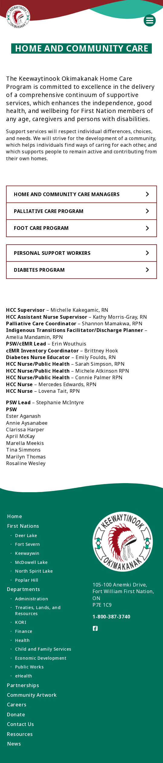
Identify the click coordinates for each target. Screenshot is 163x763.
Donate (16, 714)
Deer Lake (26, 535)
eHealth (23, 676)
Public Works (29, 667)
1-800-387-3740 (111, 616)
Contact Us (20, 724)
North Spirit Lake (34, 571)
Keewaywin (27, 553)
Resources (20, 734)
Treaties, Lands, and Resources (37, 610)
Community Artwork (32, 695)
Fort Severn (27, 544)
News (14, 743)
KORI (20, 622)
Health (22, 640)
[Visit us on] (95, 628)
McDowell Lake (31, 562)
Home (14, 516)
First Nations (23, 526)
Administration (31, 599)
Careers (17, 704)
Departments (23, 589)
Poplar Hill (26, 580)
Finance (23, 631)
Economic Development (40, 658)
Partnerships (23, 685)
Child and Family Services (43, 649)
